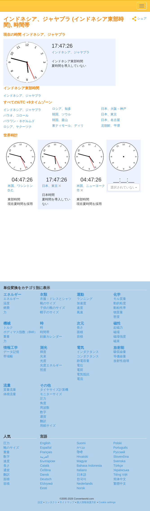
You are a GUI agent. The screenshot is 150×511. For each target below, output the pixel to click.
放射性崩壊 (121, 361)
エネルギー (11, 298)
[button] (124, 187)
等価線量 (119, 356)
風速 (80, 312)
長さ (80, 327)
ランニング (85, 298)
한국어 (81, 479)
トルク (8, 327)
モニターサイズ (51, 394)
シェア (139, 18)
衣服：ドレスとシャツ (55, 298)
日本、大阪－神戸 (113, 108)
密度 (116, 316)
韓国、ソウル (61, 114)
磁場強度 (119, 336)
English (45, 443)
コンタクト (51, 502)
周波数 (44, 407)
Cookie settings (107, 502)
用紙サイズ (48, 425)
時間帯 (44, 332)
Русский (119, 452)
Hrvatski (82, 456)
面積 (80, 332)
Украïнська (121, 470)
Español (45, 447)
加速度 (81, 303)
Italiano (82, 470)
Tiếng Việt (120, 474)
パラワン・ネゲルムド (19, 121)
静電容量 (83, 361)
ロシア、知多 (61, 108)
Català (44, 465)
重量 (6, 336)
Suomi (81, 443)
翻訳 (43, 421)
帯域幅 (8, 356)
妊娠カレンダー (51, 336)
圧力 (43, 398)
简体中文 (119, 479)
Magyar (82, 461)
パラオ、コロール (16, 115)
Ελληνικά (46, 483)
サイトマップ (67, 502)
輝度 (43, 352)
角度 (43, 403)
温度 (6, 303)
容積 (80, 336)
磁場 (116, 332)
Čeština (45, 470)
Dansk (44, 474)
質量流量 (9, 389)
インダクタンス (88, 352)
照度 (43, 370)
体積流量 (9, 394)
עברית (81, 447)
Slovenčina (121, 456)
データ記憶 (11, 352)
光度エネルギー (51, 365)
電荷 (80, 370)
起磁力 (118, 327)
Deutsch (45, 479)
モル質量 (119, 298)
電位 (80, 365)
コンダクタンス (88, 356)
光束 (43, 356)
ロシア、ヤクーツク (17, 126)
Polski (117, 443)
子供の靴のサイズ (52, 307)
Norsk (81, 488)
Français (46, 452)
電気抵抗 (83, 374)
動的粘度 (119, 303)
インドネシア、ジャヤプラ (22, 95)
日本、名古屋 (110, 120)
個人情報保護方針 (86, 502)
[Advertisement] (118, 41)
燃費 (6, 307)
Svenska (119, 461)
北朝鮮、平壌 (110, 125)
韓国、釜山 (60, 120)
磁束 (116, 341)
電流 (80, 379)
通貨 (43, 416)
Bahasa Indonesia (89, 465)
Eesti (43, 488)
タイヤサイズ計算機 (54, 389)
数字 (43, 412)
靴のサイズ (48, 303)
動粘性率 (119, 307)
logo (75, 5)
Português (120, 447)
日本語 (81, 474)
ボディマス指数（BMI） (20, 332)
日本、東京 (109, 114)
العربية (44, 456)
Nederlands (85, 483)
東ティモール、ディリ (68, 125)
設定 (40, 502)
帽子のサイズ (49, 312)
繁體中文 (119, 483)
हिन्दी (80, 452)
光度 (43, 361)
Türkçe (118, 465)
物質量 (118, 312)
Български (47, 461)
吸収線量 (119, 352)
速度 (80, 307)
